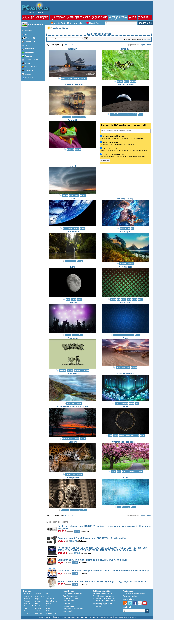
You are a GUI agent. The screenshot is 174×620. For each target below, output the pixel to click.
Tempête (72, 166)
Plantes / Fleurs (31, 60)
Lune (72, 267)
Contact (92, 617)
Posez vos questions (130, 596)
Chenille (125, 49)
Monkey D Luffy (125, 199)
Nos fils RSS (59, 23)
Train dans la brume (73, 84)
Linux (25, 608)
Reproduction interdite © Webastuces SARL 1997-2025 (116, 617)
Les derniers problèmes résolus (134, 594)
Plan (125, 477)
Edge (37, 599)
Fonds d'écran (35, 24)
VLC (25, 611)
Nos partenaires (82, 617)
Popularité (147, 39)
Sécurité (48, 608)
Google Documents (52, 601)
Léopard (73, 442)
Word (47, 594)
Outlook (38, 608)
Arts (136, 403)
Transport (29, 70)
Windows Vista (29, 603)
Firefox (37, 603)
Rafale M (72, 49)
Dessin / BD (30, 38)
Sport (27, 63)
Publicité (57, 617)
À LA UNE (28, 18)
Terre (72, 199)
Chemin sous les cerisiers (125, 442)
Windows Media (51, 613)
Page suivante (145, 45)
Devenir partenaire (68, 617)
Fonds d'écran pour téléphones (104, 601)
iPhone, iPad (39, 596)
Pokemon (73, 338)
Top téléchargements (70, 596)
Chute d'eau (73, 231)
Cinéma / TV (30, 42)
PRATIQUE (42, 18)
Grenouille (73, 120)
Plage (125, 338)
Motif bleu (125, 302)
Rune (125, 406)
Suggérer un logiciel (70, 598)
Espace (28, 74)
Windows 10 (28, 596)
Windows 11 (28, 594)
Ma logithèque (68, 601)
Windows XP (28, 606)
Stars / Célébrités (32, 67)
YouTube (49, 606)
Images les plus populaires (73, 609)
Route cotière (73, 374)
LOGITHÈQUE (57, 18)
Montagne (125, 231)
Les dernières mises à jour (72, 594)
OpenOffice (50, 599)
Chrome (38, 601)
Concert (73, 302)
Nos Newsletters (77, 23)
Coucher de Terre (125, 84)
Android (38, 594)
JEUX (132, 18)
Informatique (30, 49)
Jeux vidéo (29, 52)
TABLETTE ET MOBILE (78, 18)
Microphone (73, 477)
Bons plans (97, 606)
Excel (47, 596)
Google (48, 603)
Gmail (37, 606)
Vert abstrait (125, 267)
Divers (27, 45)
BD (132, 228)
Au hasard (29, 78)
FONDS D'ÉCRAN (118, 18)
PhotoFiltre (27, 613)
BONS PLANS (99, 18)
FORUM (145, 18)
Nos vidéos (94, 23)
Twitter (37, 611)
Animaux (28, 31)
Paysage (28, 56)
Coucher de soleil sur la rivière (72, 406)
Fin (72, 45)
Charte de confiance (45, 617)
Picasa (48, 611)
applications (101, 594)
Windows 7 (27, 601)
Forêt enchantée (125, 374)
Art (26, 34)
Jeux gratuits (68, 611)
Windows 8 (27, 599)
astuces (109, 594)
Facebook (38, 613)
